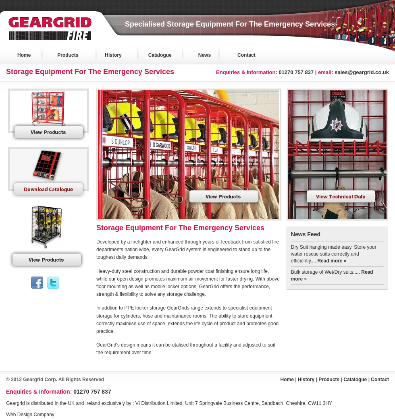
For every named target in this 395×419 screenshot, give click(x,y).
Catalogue (160, 55)
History (113, 55)
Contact (246, 55)
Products (67, 55)
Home (24, 55)
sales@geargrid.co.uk (362, 72)
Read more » (331, 261)
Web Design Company (30, 414)
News (204, 55)
